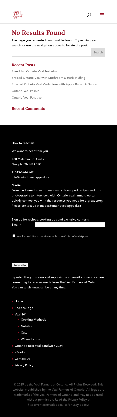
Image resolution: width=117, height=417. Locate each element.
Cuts (24, 332)
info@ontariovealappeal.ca (30, 177)
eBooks (20, 352)
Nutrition (27, 326)
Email (16, 224)
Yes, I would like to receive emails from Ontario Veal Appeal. (53, 236)
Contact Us (22, 359)
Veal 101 (21, 314)
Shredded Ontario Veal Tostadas (34, 71)
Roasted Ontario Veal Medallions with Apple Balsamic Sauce (54, 84)
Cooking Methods (33, 319)
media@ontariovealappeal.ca (60, 206)
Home (19, 301)
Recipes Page (24, 308)
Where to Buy (30, 339)
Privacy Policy (24, 365)
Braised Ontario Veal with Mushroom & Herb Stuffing (48, 78)
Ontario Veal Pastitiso (27, 97)
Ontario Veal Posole (25, 91)
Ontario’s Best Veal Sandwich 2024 (39, 346)
